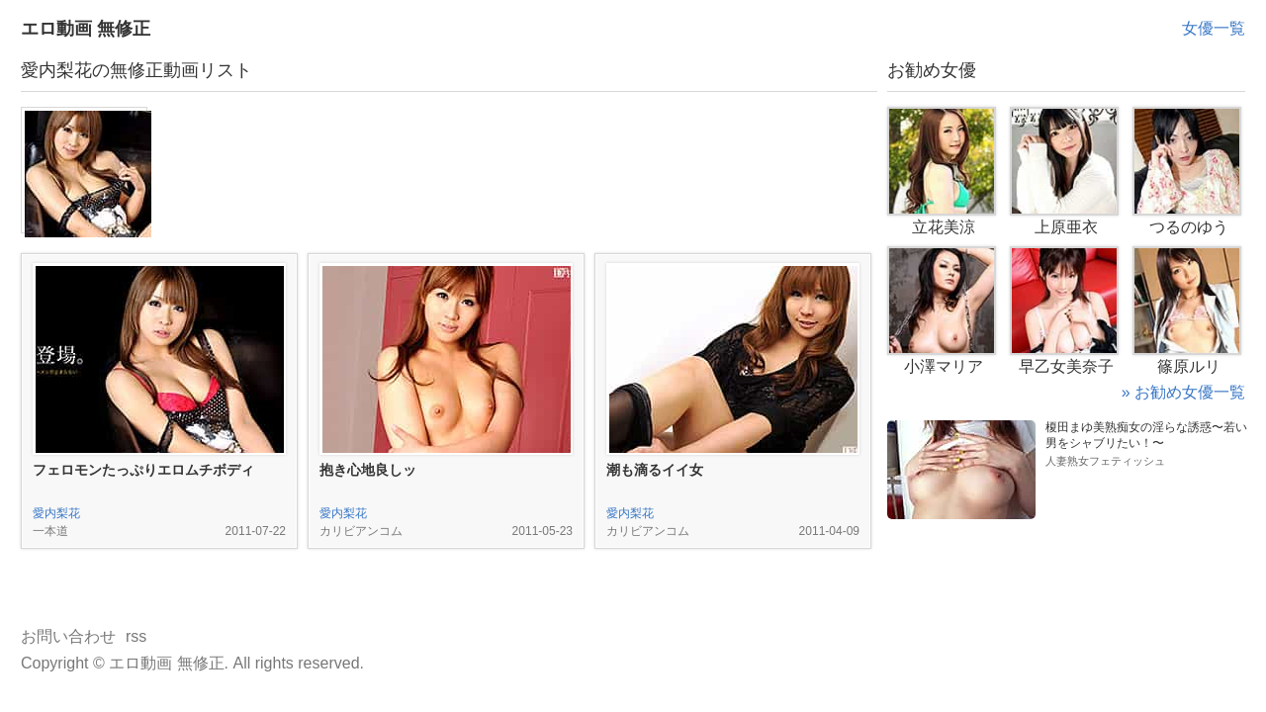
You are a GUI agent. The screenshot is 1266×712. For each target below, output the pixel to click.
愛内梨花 (56, 513)
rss (136, 636)
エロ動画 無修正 (85, 29)
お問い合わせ (68, 636)
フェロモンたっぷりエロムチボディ (143, 470)
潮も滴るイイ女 (654, 470)
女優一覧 (1213, 28)
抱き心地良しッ (367, 470)
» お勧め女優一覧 (1183, 392)
